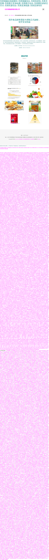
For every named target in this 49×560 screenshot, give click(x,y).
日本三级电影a (34, 543)
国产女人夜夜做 (26, 538)
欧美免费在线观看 (24, 227)
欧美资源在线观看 (21, 424)
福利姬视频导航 (41, 162)
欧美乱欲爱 (32, 518)
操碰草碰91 (6, 488)
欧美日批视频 (36, 433)
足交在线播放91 (18, 164)
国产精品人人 (9, 550)
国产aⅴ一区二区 (31, 175)
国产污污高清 (12, 295)
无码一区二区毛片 (7, 444)
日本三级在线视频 (7, 396)
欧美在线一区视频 (13, 368)
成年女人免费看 (36, 187)
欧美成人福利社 (26, 189)
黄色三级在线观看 (44, 218)
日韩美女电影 (14, 469)
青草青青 (24, 369)
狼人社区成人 (15, 228)
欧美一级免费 (11, 426)
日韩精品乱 (19, 403)
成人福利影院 (31, 310)
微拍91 (17, 517)
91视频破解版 (35, 507)
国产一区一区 (20, 281)
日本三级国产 (33, 361)
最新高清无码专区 (29, 353)
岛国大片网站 (3, 153)
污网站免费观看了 (9, 430)
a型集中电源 (46, 411)
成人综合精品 (35, 297)
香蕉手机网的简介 (4, 388)
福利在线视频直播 (42, 154)
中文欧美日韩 (41, 368)
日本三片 (6, 529)
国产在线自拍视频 (25, 368)
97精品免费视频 (2, 192)
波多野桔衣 (33, 458)
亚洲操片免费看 (38, 448)
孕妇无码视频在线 (29, 486)
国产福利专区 (31, 152)
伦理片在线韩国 (4, 248)
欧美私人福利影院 (17, 235)
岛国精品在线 (7, 212)
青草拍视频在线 (3, 438)
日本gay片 (17, 545)
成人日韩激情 (20, 257)
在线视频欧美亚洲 (34, 298)
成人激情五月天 (33, 222)
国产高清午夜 (35, 309)
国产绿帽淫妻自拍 (8, 165)
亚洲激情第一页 (8, 558)
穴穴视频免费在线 (4, 462)
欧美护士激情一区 (13, 539)
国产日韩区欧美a (32, 444)
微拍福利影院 (31, 214)
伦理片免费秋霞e (17, 415)
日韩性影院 (15, 495)
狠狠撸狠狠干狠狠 (43, 227)
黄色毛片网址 (31, 203)
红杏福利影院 (7, 283)
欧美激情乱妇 (29, 442)
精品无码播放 (27, 236)
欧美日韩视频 (20, 445)
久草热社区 (29, 352)
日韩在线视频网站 (17, 385)
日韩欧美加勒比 (11, 309)
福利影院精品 (25, 257)
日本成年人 (23, 354)
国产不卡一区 (2, 212)
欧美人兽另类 (6, 384)
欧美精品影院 (45, 164)
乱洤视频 (1, 454)
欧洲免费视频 (33, 173)
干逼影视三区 (30, 217)
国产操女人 (28, 425)
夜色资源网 (16, 455)
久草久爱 (6, 541)
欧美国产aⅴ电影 (31, 185)
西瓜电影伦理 (12, 525)
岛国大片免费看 (26, 395)
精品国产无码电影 (9, 262)
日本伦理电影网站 (13, 446)
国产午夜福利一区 (4, 171)
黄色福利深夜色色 (19, 514)
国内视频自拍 (16, 297)
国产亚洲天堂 (32, 411)
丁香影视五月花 (42, 175)
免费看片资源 (26, 453)
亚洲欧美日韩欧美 (23, 521)
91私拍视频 (10, 388)
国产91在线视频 (29, 415)
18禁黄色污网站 (21, 246)
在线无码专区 (17, 521)
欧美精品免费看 (40, 479)
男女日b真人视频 (37, 203)
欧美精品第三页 (39, 427)
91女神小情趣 (11, 549)
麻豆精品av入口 (38, 226)
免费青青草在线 (15, 526)
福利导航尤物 (27, 253)
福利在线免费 (8, 308)
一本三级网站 (41, 421)
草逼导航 (37, 389)
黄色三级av (45, 381)
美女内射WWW (14, 392)
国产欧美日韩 (6, 297)
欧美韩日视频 (22, 160)
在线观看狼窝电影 (41, 357)
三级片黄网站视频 (32, 285)
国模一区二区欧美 (16, 237)
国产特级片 (46, 515)
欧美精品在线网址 (25, 158)
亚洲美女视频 (5, 162)
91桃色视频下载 (20, 189)
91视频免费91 (34, 466)
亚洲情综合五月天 (17, 426)
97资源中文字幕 (17, 296)
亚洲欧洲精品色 (17, 227)
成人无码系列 (30, 546)
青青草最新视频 (6, 545)
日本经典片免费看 (45, 168)
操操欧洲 (21, 372)
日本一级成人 (14, 383)
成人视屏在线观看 (46, 526)
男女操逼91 (38, 552)
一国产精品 (18, 475)
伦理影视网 (6, 399)
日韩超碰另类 (25, 547)
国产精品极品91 (21, 391)
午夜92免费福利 (9, 231)
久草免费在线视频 (9, 535)
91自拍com (23, 427)
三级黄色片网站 (32, 535)
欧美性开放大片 (24, 242)
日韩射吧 (28, 402)
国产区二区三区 (28, 181)
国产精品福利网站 (45, 535)
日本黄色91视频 (10, 557)
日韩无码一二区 (36, 416)
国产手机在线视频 (34, 539)
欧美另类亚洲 (2, 516)
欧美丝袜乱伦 (20, 305)
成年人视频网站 (26, 246)
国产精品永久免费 (29, 186)
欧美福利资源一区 (23, 475)
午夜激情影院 (38, 275)
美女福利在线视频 (13, 153)
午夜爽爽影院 (27, 193)
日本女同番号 (9, 494)
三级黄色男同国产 (24, 525)
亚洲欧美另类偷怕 (38, 457)
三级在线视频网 (9, 414)
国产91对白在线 (37, 201)
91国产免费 (18, 472)
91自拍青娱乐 (23, 486)
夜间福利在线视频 (17, 530)
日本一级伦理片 (15, 438)
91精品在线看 (39, 508)
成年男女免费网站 (24, 286)
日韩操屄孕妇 (38, 425)
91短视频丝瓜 (16, 504)
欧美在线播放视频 (43, 473)
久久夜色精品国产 (20, 201)
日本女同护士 (35, 176)
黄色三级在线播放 (3, 166)
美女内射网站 (42, 488)
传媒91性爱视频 (4, 406)
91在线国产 (33, 410)
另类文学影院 (4, 504)
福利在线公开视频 (38, 161)
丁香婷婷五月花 (23, 183)
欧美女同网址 (22, 279)
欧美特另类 (24, 476)
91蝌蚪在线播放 (28, 434)
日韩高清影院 (24, 522)
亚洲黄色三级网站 (10, 504)
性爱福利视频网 (31, 386)
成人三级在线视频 (28, 256)
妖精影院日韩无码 (35, 169)
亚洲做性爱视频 (15, 278)
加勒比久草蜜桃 (21, 500)
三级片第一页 (28, 241)
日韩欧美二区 (26, 285)
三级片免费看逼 (19, 383)
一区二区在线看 (36, 185)
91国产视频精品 (33, 160)
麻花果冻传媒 (8, 153)
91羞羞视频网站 (14, 159)
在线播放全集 (45, 279)
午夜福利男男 (16, 161)
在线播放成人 (4, 302)
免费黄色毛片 (20, 275)
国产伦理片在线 (42, 496)
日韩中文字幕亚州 (12, 226)
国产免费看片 (7, 443)
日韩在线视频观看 (9, 369)
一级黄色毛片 (4, 312)
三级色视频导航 (2, 267)
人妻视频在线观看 (6, 352)
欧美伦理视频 (30, 286)
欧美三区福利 (30, 409)
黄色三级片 (37, 352)
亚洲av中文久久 (25, 154)
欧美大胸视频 (39, 280)
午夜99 (36, 411)
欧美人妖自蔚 (28, 289)
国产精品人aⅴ (40, 486)
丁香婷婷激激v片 (46, 254)
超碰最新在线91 (6, 539)
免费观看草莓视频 (45, 434)
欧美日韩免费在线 (17, 371)
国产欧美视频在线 (13, 154)
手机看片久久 (14, 537)
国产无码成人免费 (44, 541)
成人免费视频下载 (17, 358)
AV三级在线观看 (30, 254)
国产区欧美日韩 (42, 287)
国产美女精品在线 (13, 223)
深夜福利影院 (10, 306)
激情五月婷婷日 (24, 276)
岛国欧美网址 (39, 176)
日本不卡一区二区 (24, 254)
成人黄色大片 (40, 459)
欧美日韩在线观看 (44, 501)
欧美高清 (12, 425)
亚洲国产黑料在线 (7, 524)
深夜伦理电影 (28, 211)
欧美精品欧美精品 (44, 296)
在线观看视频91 (3, 466)
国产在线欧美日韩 (17, 264)
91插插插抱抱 (6, 361)
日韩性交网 (31, 421)
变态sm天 (15, 473)
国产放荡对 (31, 428)
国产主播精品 (24, 390)
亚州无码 (16, 485)
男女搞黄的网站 (10, 413)
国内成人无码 (42, 214)
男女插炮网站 (23, 194)
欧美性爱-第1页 (36, 152)
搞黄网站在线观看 (24, 307)
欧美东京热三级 (10, 214)
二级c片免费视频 (27, 273)
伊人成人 (11, 503)
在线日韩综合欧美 (41, 309)
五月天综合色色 (42, 246)
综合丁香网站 (15, 155)
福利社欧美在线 (36, 304)
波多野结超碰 (41, 169)
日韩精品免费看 (15, 536)
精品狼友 (3, 441)
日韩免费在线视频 (40, 165)
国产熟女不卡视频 (27, 243)
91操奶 (36, 550)
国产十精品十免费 (12, 529)
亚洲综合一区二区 (32, 281)
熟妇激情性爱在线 (43, 553)
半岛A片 (30, 414)
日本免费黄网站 (29, 183)
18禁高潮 (16, 466)
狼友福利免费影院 (28, 171)
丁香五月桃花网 (4, 211)
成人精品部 (38, 474)
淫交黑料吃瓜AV (6, 300)
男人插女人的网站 (17, 283)
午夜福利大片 (38, 206)
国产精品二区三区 (10, 211)
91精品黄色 (12, 352)
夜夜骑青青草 (18, 301)
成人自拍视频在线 (45, 483)
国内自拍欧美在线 (23, 516)
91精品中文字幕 (10, 298)
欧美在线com (23, 358)
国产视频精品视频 (24, 507)
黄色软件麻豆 (5, 222)
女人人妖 (39, 358)
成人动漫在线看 (31, 191)
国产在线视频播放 (17, 381)
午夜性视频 (46, 428)
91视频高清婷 (7, 374)
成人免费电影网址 (12, 541)
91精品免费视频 (24, 436)
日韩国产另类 (2, 493)
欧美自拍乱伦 (20, 369)
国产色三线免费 (36, 166)
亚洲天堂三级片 (43, 228)
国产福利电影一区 (4, 155)
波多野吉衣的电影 (13, 407)
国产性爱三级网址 (14, 400)
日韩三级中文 (28, 454)
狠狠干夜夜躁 (5, 496)
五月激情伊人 (36, 489)
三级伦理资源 (46, 191)
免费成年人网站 (13, 396)
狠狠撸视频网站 (2, 154)
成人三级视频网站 (29, 210)
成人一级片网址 (30, 176)
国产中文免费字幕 (24, 301)
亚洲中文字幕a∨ (17, 352)
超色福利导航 (7, 238)
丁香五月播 (33, 391)
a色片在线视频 (44, 267)
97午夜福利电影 (13, 499)
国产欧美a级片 (40, 164)
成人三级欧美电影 (20, 495)
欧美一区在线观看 (10, 473)
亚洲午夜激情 (42, 252)
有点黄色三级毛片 (24, 238)
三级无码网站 (21, 477)
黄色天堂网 (17, 361)
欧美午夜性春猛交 (39, 265)
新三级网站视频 (35, 248)
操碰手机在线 (15, 538)
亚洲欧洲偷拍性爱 (35, 456)
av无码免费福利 (24, 438)
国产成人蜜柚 (31, 549)
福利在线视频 (40, 454)
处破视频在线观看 (12, 518)
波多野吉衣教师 (29, 169)
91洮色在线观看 (37, 277)
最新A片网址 (8, 405)
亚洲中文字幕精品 (11, 197)
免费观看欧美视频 (32, 264)
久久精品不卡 (15, 182)
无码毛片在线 (46, 260)
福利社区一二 (43, 264)
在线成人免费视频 (7, 428)
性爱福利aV (33, 399)
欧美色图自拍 (24, 153)
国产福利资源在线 (40, 153)
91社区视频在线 (16, 247)
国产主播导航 (33, 181)
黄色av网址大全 (26, 214)
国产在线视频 (16, 515)
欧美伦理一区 (33, 541)
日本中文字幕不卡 (41, 379)
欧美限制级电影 (34, 360)
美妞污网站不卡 (43, 529)
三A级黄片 (3, 369)
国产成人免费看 (31, 154)
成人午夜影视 (34, 442)
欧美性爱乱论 (33, 394)
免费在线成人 (23, 172)
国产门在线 (42, 478)
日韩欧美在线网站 (41, 515)
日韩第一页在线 (24, 196)
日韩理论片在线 (41, 428)
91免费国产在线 (12, 294)
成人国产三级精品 (13, 179)
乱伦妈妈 (36, 392)
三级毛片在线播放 (32, 453)
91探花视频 (40, 506)
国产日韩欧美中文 (40, 242)
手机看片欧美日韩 (19, 163)
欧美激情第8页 (38, 519)
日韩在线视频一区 (18, 480)
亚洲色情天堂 (19, 196)
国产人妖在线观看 (42, 249)
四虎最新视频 (7, 163)
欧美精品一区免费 (10, 302)
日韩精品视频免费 (26, 223)
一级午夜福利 (26, 215)
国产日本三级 (21, 485)
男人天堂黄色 (25, 420)
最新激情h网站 (4, 515)
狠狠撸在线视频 (15, 256)
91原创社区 (12, 381)
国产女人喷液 (21, 248)
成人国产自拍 (8, 304)
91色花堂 (35, 409)
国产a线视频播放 (5, 309)
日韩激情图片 (44, 361)
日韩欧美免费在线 (10, 402)
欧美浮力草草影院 (31, 350)
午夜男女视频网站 (36, 290)
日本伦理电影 (12, 238)
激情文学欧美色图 (18, 180)
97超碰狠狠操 (6, 486)
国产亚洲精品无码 (31, 166)
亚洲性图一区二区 (38, 362)
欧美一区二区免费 (4, 370)
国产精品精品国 (43, 522)
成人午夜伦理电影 (4, 189)
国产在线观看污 (37, 197)
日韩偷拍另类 (2, 480)
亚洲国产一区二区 (20, 359)
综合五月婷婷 (21, 197)
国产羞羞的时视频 (16, 382)
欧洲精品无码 (4, 264)
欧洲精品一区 (38, 312)
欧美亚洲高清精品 (18, 370)
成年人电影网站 (46, 486)
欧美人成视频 (13, 245)
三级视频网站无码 (11, 370)
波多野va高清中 (20, 494)
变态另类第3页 (8, 192)
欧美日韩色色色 (32, 380)
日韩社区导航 (5, 403)
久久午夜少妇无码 (42, 202)
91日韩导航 (31, 359)
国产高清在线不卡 (25, 228)
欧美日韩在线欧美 (8, 245)
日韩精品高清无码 (11, 296)
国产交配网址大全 (23, 260)
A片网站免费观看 (13, 489)
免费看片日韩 (2, 301)
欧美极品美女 (25, 217)
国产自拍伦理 (21, 455)
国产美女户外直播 (6, 274)
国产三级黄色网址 (33, 289)
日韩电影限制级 (22, 412)
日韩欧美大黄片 (13, 448)
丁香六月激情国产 (7, 236)
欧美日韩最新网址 (26, 433)
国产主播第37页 (36, 299)
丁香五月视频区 (4, 553)
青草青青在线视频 (7, 205)
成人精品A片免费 (32, 215)
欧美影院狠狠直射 (29, 403)
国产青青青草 (27, 412)
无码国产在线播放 (24, 202)
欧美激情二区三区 (3, 310)
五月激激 (11, 380)
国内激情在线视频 (35, 233)
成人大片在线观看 (17, 311)
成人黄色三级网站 (36, 202)
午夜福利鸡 (17, 465)
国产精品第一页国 (27, 278)
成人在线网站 (35, 530)
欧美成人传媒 (25, 494)
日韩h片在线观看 (6, 180)
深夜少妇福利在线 (27, 455)
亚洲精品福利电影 (39, 315)
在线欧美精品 (8, 173)
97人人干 (18, 482)
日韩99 (36, 506)
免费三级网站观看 (16, 389)
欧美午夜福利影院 (15, 434)
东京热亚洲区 (17, 501)
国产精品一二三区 (21, 206)
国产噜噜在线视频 (23, 543)
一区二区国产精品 (28, 379)
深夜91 (32, 557)
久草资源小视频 (23, 472)
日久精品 (18, 405)
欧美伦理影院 (41, 170)
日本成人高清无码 (22, 361)
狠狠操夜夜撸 (20, 155)
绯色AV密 (32, 402)
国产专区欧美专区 (18, 447)
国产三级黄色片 (34, 216)
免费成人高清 (37, 246)
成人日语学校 (45, 442)
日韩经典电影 (5, 519)
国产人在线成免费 (20, 291)
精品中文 (9, 364)
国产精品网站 (24, 463)
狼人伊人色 (7, 480)
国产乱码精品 (15, 262)
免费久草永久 (10, 237)
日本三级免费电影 (44, 412)
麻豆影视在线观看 (9, 284)
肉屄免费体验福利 (35, 484)
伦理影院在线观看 (32, 506)
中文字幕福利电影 (25, 290)
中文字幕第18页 (38, 367)
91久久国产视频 (36, 174)
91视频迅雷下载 (32, 205)
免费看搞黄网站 (41, 411)
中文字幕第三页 (39, 532)
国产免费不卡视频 (40, 274)
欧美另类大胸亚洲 (9, 257)
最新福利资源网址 (43, 201)
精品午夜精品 (9, 434)
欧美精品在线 (7, 213)
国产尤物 (5, 389)
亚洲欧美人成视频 (28, 484)
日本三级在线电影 (41, 426)
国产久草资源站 (5, 215)
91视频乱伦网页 (37, 525)
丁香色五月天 (16, 215)
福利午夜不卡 (43, 493)
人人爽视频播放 (27, 222)
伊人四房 (30, 485)
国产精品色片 (43, 277)
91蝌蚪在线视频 (5, 197)
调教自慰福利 (2, 529)
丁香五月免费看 (34, 482)
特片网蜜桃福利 (10, 182)
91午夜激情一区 (46, 153)
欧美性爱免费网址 (7, 400)
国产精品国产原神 (21, 431)
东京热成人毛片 (14, 487)
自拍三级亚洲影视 (7, 542)
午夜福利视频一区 (46, 404)
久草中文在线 (21, 221)
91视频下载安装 (38, 494)
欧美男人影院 (6, 385)
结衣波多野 (44, 350)
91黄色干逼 (37, 478)
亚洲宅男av (6, 514)
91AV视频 (5, 379)
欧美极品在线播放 (35, 249)
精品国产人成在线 (7, 223)
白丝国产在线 (4, 358)
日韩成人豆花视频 (15, 535)
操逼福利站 (3, 422)
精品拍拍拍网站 (10, 161)
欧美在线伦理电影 (3, 359)
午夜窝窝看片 (43, 457)
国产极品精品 (12, 286)
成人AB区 (36, 364)
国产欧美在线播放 (46, 211)
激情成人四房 (25, 248)
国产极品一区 (27, 308)
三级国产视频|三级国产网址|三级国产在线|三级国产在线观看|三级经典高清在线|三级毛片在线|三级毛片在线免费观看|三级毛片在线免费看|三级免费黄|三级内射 (24, 330)
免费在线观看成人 (46, 274)
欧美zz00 (26, 540)
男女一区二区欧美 (38, 518)
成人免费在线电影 (34, 393)
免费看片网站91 (28, 504)
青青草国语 (18, 441)
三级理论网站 (24, 182)
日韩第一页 (2, 426)
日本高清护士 (25, 287)
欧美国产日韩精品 (38, 536)
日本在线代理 (41, 507)
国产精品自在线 (30, 299)
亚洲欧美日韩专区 (12, 467)
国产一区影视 (27, 536)
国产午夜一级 (22, 452)
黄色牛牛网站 (36, 158)
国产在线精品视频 (34, 260)
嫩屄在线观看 (14, 386)
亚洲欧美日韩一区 (17, 207)
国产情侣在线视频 (35, 237)
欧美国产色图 (15, 269)
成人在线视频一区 (19, 169)
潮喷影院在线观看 (9, 191)
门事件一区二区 (10, 204)
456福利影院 (32, 433)
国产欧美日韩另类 (40, 528)
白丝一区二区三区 (16, 394)
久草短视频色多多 (42, 495)
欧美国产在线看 (26, 469)
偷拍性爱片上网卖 (31, 396)
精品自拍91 (35, 353)
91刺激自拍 (13, 527)
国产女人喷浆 (32, 519)
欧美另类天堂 (25, 299)
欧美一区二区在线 (21, 400)
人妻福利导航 (12, 207)
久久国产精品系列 (25, 514)
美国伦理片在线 (18, 254)
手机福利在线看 (24, 180)
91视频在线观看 (16, 378)
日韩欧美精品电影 (36, 214)
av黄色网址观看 (21, 273)
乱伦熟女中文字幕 (5, 181)
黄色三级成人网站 (29, 404)
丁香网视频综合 (28, 456)
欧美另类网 (27, 406)
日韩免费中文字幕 (45, 244)
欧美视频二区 (28, 451)
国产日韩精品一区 (40, 351)
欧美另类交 (12, 464)
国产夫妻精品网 (30, 170)
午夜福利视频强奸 (34, 545)
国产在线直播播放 (20, 537)
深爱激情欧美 (12, 428)
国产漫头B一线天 (19, 407)
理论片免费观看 (25, 550)
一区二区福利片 (36, 252)
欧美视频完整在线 (18, 546)
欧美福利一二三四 (3, 482)
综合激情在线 (15, 351)
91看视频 (40, 547)
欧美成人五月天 (28, 315)
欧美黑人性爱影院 (42, 364)
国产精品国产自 (28, 298)
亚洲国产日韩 (44, 445)
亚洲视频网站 (39, 267)
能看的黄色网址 (17, 507)
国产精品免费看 (30, 159)
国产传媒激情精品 (41, 550)
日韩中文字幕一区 (36, 467)
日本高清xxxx (12, 520)
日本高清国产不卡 (3, 371)
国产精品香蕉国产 (13, 290)
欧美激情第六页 (39, 302)
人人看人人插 (5, 306)
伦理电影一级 (3, 299)
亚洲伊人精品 (16, 281)
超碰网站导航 (44, 183)
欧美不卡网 (30, 531)
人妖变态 (4, 415)
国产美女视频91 (34, 183)
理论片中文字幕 (11, 399)
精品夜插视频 (22, 308)
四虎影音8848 (14, 494)
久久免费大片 (31, 395)
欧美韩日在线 (8, 493)
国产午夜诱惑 (4, 298)
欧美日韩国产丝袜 (44, 268)
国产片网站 (36, 514)
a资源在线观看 (35, 436)
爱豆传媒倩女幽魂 (7, 468)
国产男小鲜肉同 (25, 409)
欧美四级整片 (6, 506)
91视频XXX (28, 476)
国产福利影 (23, 539)
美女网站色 (39, 353)
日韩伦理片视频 (45, 458)
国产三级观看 (19, 255)
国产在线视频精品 (21, 536)
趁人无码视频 (29, 179)
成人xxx (3, 381)
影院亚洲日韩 (6, 531)
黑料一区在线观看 (39, 469)
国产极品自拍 (26, 185)
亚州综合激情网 (11, 497)
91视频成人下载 (22, 226)
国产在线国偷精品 (3, 185)
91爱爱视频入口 (13, 268)
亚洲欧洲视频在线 (26, 383)
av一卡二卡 (27, 405)
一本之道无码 (46, 252)
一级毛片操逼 (43, 312)
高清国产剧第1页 (44, 161)
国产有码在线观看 (41, 403)
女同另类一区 (21, 243)
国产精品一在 (11, 289)
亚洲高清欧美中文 (7, 368)
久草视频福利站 (34, 165)
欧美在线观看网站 (5, 176)
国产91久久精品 (23, 210)
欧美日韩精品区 (6, 289)
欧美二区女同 (17, 294)
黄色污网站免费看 (45, 480)
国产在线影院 (24, 174)
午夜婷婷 (33, 553)
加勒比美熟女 (21, 499)
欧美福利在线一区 (11, 519)
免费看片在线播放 (3, 363)
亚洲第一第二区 (24, 548)
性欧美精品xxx (45, 540)
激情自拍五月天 (36, 276)
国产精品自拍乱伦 (31, 487)
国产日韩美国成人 (5, 225)
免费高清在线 (40, 294)
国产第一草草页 (22, 181)
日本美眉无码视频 (7, 280)
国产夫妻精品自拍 (42, 389)
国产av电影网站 (8, 490)
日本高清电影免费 (29, 443)
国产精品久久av (2, 291)
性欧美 (36, 537)
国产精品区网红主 (41, 159)
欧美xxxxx (39, 498)
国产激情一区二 (12, 254)
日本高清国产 (27, 371)
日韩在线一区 (43, 160)
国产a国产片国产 (23, 283)
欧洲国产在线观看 (29, 311)
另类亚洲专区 (22, 405)
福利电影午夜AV (36, 287)
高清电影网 (40, 464)
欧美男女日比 (7, 279)
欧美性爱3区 (25, 364)
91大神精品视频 (12, 516)
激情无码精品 (12, 521)
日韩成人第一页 (43, 359)
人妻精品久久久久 (24, 200)
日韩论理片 (3, 510)
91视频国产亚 (28, 361)
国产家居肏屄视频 (28, 234)
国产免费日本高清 (45, 401)
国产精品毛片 (2, 485)
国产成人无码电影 (17, 402)
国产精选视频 (8, 193)
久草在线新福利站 (43, 474)
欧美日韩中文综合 (34, 256)
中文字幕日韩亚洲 (12, 506)
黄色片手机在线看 (7, 290)
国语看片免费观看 (13, 301)
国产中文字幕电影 (41, 224)
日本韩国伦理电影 (20, 154)
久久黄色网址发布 (13, 212)
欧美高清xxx (23, 484)
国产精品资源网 (9, 411)
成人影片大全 (27, 212)
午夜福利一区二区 (27, 558)
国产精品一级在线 (16, 270)
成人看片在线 (33, 315)
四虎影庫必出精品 (7, 505)
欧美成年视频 (44, 487)
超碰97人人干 (44, 452)
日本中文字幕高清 (3, 259)
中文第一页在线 (38, 204)
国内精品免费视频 (31, 478)
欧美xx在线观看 (44, 308)
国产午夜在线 (35, 405)
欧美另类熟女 (12, 172)
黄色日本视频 (22, 417)
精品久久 (45, 530)
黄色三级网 (43, 422)
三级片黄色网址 (6, 207)
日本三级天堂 (3, 246)
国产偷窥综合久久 (34, 171)
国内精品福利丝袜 (17, 210)
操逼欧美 (7, 503)
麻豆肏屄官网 (42, 215)
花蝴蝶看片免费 (29, 521)
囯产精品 (29, 407)
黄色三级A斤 (45, 451)
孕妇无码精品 (43, 269)
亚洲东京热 (20, 468)
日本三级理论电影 (41, 297)
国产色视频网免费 (30, 187)
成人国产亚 (28, 410)
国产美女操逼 (24, 232)
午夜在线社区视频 (31, 447)
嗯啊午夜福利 (4, 182)
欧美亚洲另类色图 (26, 411)
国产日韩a (6, 549)
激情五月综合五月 (45, 391)
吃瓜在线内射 (10, 269)
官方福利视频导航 (27, 267)
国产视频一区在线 (16, 260)
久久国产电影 (4, 263)
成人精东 (45, 424)
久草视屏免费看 (10, 389)
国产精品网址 (43, 247)
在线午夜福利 (21, 535)
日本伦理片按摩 (19, 527)
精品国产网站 (12, 193)
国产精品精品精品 (13, 187)
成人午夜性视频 (41, 284)
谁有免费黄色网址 (28, 195)
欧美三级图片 (34, 153)
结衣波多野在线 (3, 159)
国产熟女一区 (7, 499)
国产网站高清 (8, 485)
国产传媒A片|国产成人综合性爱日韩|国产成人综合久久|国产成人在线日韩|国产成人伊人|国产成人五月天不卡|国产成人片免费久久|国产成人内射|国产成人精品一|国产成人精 (24, 345)
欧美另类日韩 (43, 181)
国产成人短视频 (14, 421)
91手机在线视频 (42, 423)
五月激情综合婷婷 (8, 483)
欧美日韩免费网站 (6, 416)
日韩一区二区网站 (30, 516)
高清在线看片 (26, 386)
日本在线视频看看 (35, 300)
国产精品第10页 (18, 173)
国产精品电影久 (17, 372)
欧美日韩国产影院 (25, 370)
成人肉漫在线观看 (44, 400)
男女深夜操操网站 (45, 265)
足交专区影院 (45, 482)
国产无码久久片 (23, 295)
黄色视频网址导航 (42, 505)
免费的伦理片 (8, 409)
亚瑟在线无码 (20, 306)
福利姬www (25, 373)
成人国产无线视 (36, 284)
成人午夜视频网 (10, 277)
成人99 (17, 499)
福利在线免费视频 (10, 556)
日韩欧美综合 (30, 242)
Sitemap (39, 139)
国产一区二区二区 (22, 434)
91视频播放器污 (9, 438)
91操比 (46, 472)
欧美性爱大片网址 (32, 537)
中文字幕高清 (12, 542)
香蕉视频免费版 (25, 284)
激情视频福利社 (15, 474)
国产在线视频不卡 (23, 509)
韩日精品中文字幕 (32, 206)
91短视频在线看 (45, 195)
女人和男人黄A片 (10, 243)
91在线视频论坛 (35, 245)
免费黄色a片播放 (7, 254)
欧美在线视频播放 (30, 381)
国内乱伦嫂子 (15, 176)
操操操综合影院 (10, 379)
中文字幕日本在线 (3, 262)
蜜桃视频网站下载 (15, 257)
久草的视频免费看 (13, 205)
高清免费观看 (7, 294)
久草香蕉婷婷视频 (34, 462)
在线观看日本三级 (5, 436)
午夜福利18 (33, 389)
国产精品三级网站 (37, 475)
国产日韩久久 (22, 389)
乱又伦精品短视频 (24, 505)
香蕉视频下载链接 (10, 160)
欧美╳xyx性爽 (23, 482)
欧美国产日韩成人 (8, 412)
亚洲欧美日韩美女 (10, 500)
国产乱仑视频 (42, 438)
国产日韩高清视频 (24, 207)
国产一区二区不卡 (32, 288)
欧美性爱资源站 (27, 500)
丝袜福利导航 (22, 312)
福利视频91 (26, 510)
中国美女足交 (22, 195)
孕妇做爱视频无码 (42, 546)
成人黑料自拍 (35, 254)
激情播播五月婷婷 (41, 514)
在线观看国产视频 (29, 216)
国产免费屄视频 (33, 312)
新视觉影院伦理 (29, 164)
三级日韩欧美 (8, 159)
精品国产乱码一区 (40, 256)
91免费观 (3, 421)
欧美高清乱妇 (40, 385)
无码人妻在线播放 (10, 264)
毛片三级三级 (33, 226)
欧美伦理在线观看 (38, 285)
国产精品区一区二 (4, 243)
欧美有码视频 (30, 231)
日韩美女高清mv (40, 184)
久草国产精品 (29, 306)
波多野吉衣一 (6, 509)
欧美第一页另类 (16, 221)
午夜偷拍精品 (12, 361)
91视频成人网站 (37, 215)
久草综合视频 (35, 381)
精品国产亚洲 (46, 310)
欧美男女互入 (40, 431)
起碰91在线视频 (6, 464)
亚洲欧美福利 (30, 245)
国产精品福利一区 (35, 379)
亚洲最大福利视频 (17, 459)
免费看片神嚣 (34, 179)
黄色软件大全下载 (21, 224)
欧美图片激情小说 (20, 299)
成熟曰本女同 (32, 536)
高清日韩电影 (22, 264)
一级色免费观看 (39, 540)
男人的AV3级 (14, 463)
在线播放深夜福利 (10, 305)
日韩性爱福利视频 (17, 295)
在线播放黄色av (8, 255)
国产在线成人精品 (36, 210)
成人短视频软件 (34, 279)
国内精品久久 (11, 509)
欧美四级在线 (39, 171)
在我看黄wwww (36, 421)
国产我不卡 (15, 437)
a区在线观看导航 (23, 410)
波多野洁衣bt (24, 442)
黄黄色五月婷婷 (21, 239)
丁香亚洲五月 (15, 552)
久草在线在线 (40, 254)
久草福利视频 (26, 490)
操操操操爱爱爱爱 (13, 420)
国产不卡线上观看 (12, 258)
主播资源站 (32, 538)
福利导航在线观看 (34, 283)
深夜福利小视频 (23, 479)
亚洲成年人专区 (40, 482)
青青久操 (31, 412)
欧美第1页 (29, 466)
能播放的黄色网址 (15, 414)
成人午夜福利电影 (16, 456)
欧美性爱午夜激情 (20, 437)
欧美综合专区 (6, 367)
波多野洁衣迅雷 (12, 443)
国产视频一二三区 (22, 247)
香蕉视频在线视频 (36, 522)
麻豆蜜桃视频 (19, 232)
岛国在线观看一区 (33, 302)
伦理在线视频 (22, 503)
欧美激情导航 (22, 532)
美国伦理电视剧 (35, 370)
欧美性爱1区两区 (10, 260)
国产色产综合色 (25, 170)
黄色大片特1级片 (25, 520)
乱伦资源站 (40, 543)
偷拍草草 (1, 539)
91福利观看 (16, 500)
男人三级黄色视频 (19, 395)
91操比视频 (36, 557)
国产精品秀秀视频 (20, 217)
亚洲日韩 (12, 505)
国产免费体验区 (38, 396)
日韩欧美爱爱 (31, 520)
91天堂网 (47, 360)
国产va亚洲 (37, 558)
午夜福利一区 (12, 227)
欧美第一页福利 (14, 287)
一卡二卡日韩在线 (19, 428)
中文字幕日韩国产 (17, 464)
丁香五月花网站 (34, 184)
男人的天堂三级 (45, 176)
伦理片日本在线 (25, 213)
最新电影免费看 (16, 315)
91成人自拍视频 (22, 204)
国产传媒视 (29, 464)
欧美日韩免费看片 (14, 468)
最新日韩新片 (34, 182)
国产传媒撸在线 (14, 170)
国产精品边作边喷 (16, 298)
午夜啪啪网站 (40, 456)
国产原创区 (38, 422)
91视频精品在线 (35, 225)
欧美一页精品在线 (45, 425)
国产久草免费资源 (34, 454)
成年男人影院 (29, 543)
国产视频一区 (28, 532)
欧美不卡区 (9, 463)
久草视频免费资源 (5, 258)
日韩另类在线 (32, 269)
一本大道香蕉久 (25, 478)
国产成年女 (2, 384)
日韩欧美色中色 (21, 285)
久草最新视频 (17, 365)
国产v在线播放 (17, 279)
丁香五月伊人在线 (16, 253)
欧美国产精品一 (38, 243)
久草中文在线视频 (29, 530)
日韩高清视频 (11, 297)
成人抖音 (33, 352)
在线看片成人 (17, 186)
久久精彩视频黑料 (17, 289)
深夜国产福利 (5, 433)
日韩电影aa (14, 441)
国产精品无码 (17, 226)
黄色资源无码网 (21, 302)
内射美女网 (39, 378)
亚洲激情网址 (24, 416)
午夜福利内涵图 (3, 411)
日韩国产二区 (10, 270)
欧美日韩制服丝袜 (26, 448)
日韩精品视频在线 (41, 537)
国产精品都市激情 (38, 193)
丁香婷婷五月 (36, 159)
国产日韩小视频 (17, 497)
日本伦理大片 (6, 454)
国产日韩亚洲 (4, 256)
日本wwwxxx (10, 393)
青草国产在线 (16, 379)
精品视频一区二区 (15, 483)
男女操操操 (36, 549)
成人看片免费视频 (32, 265)
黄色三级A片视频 (21, 269)
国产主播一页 (27, 551)
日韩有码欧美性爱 (39, 465)
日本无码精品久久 (24, 423)
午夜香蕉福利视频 (24, 385)
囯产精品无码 (26, 175)
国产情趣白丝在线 (14, 165)
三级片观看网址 (6, 168)
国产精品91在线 (33, 195)
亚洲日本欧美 (41, 415)
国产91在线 (23, 353)
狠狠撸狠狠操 (22, 296)
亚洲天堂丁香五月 (37, 359)
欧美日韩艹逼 (9, 406)
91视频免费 (12, 528)
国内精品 (15, 359)
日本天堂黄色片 (27, 424)
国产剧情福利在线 (17, 505)
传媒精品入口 (24, 164)
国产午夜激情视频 (9, 422)
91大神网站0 (7, 446)
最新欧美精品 (25, 244)
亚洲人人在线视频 (42, 276)
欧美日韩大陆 (35, 168)
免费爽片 (7, 510)
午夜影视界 (17, 508)
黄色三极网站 (18, 179)
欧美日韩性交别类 (30, 174)
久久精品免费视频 (38, 205)
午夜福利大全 (9, 218)
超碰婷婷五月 (17, 193)
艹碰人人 (44, 454)
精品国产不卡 (40, 283)
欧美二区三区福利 (40, 259)
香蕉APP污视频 (41, 462)
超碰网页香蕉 (42, 200)
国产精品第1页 (25, 468)
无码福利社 (11, 510)
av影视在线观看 (29, 301)
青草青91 (23, 519)
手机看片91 (45, 392)
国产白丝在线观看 (14, 362)
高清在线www (23, 381)
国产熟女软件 (31, 392)
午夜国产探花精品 (16, 422)
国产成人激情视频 (29, 496)
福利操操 (33, 441)
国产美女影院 (10, 351)
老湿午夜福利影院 (23, 294)
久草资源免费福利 (16, 454)
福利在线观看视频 (31, 480)
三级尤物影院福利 (30, 276)
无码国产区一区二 (38, 374)
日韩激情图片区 (45, 283)
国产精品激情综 (30, 297)
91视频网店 (29, 548)
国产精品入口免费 (31, 430)
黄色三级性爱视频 (7, 286)
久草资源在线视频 (34, 431)
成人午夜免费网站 (10, 478)
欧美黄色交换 (9, 424)
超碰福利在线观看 (15, 246)
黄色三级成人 (39, 238)
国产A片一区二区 (19, 242)
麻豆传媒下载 (20, 284)
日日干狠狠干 (2, 527)
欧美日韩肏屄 (20, 297)
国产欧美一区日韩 (12, 300)
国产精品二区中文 (42, 301)
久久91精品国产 (27, 312)
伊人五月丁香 (5, 522)
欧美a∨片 (36, 357)
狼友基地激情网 (7, 453)
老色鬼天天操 (23, 212)
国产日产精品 (34, 192)
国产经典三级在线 (41, 393)
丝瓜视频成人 (18, 308)
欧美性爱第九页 (27, 477)
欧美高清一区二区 (27, 291)
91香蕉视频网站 (11, 181)
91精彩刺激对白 (10, 175)
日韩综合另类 (10, 176)
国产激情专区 (18, 354)
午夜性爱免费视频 (37, 510)
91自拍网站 (23, 518)
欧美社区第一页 (16, 432)
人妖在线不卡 (43, 280)
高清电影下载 (40, 217)
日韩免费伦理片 (6, 391)
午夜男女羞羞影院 (22, 457)
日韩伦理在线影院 (31, 252)
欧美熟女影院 (3, 170)
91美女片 (5, 424)
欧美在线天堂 (2, 435)
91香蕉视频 (36, 406)
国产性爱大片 (31, 400)
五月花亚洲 (23, 371)
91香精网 (30, 370)
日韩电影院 (47, 426)
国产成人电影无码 (39, 517)
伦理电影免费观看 (12, 514)
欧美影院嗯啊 (8, 154)
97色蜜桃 (2, 540)
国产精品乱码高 (26, 277)
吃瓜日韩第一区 (29, 472)
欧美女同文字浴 (13, 304)
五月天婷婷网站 (17, 183)
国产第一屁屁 (18, 467)
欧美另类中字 (42, 255)
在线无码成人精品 (14, 493)
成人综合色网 (44, 291)
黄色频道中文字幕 (19, 448)
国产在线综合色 (45, 468)
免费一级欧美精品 (15, 171)
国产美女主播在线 (6, 200)
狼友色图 (43, 504)
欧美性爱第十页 (18, 192)
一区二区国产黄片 (28, 431)
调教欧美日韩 (29, 259)
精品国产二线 (8, 232)
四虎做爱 (13, 466)
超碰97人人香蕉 (7, 179)
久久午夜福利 (46, 163)
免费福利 (45, 476)
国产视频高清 (11, 477)
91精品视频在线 (38, 278)
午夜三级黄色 (2, 311)
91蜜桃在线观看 (18, 427)
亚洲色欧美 (21, 399)
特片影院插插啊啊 (42, 531)
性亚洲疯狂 (5, 372)
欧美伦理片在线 (14, 265)
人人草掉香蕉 (29, 268)
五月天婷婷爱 (19, 392)
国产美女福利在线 (30, 200)
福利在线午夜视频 (19, 542)
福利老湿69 (46, 413)
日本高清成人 (20, 310)
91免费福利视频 (22, 190)
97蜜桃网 (40, 407)
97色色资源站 (3, 434)
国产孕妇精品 (39, 361)
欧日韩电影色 (20, 231)
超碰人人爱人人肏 (21, 401)
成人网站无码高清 (20, 524)
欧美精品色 (4, 353)
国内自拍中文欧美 (7, 425)
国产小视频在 (8, 417)
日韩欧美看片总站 (18, 416)
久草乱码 (20, 522)
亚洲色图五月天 (22, 193)
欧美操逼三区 (8, 242)
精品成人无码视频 (37, 262)
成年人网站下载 (4, 456)
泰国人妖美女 (22, 545)
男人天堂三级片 (33, 372)
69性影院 (4, 556)
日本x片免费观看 (36, 415)
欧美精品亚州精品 (35, 164)
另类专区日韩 (8, 472)
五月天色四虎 (12, 173)
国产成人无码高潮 (19, 152)
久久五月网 (41, 558)
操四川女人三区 (37, 218)
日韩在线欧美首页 (16, 452)
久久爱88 (15, 478)
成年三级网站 (40, 369)
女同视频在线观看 (16, 413)
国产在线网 (45, 372)
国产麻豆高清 (16, 457)
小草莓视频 (46, 528)
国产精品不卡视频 (3, 152)
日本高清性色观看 (23, 186)
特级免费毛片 (16, 510)
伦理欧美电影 (24, 165)
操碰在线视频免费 (34, 378)
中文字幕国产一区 (32, 550)
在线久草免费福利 (18, 390)
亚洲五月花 (20, 433)
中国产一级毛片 (14, 490)
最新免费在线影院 (45, 383)
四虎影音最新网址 (26, 392)
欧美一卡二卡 (15, 357)
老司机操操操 (8, 164)
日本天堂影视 (24, 259)
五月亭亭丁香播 (34, 190)
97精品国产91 (41, 520)
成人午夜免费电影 (43, 373)
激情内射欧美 (22, 394)
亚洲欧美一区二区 (20, 469)
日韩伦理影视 (36, 423)
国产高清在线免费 (29, 232)
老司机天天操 (38, 288)
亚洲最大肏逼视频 (40, 476)
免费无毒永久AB (33, 476)
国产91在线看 (38, 446)
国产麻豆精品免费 (18, 266)
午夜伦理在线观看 (13, 213)
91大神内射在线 (23, 241)
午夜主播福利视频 (15, 363)
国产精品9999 (24, 357)
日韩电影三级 (45, 479)
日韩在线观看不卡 (16, 557)
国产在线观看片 (22, 465)
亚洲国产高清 (34, 242)
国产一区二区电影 (28, 452)
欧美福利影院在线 (22, 432)
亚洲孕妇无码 (2, 169)
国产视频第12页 (41, 539)
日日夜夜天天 (44, 234)
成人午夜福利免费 (9, 275)
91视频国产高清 (27, 160)
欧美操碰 (19, 438)
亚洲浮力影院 (2, 558)
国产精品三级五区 (10, 432)
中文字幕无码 (37, 402)
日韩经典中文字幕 (33, 424)
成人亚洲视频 (44, 212)
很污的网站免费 (32, 263)
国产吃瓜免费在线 (45, 278)
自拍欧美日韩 (39, 194)
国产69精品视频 (11, 222)
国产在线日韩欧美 (7, 227)
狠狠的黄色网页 (16, 360)
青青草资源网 (9, 375)
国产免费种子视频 (29, 225)
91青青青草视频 (15, 275)
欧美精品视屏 (26, 224)
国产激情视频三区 (10, 359)
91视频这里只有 (46, 184)
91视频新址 (6, 354)
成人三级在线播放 (11, 241)
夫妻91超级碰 (39, 394)
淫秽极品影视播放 (15, 267)
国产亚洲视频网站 (34, 270)
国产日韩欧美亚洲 (21, 288)
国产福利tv (42, 433)
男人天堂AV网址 (17, 479)
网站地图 (6, 148)
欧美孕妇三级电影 (23, 211)
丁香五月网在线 (4, 214)
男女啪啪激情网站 (41, 237)
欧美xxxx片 (6, 426)
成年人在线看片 (6, 395)
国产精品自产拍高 (27, 399)
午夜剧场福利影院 (30, 527)
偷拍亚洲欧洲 (17, 384)
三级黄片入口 (24, 169)
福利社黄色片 (44, 281)
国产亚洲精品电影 (19, 213)
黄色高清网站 (6, 276)
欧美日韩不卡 (27, 380)
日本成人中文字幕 (9, 495)
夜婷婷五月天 (23, 425)
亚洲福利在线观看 (4, 288)
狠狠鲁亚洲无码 (24, 187)
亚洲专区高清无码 (26, 372)
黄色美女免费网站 (15, 458)
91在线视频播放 (21, 278)
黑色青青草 (18, 539)
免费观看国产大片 (12, 517)
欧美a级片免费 (8, 386)
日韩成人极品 (43, 273)
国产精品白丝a (9, 498)
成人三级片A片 (31, 367)
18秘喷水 (26, 413)
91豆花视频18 (43, 395)
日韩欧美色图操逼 (24, 162)
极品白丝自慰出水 (9, 196)
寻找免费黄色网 (44, 498)
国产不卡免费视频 (5, 307)
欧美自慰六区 (6, 420)
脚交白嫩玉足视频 (30, 196)
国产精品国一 (46, 241)
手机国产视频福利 (7, 401)
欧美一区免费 (46, 237)
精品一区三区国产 (26, 265)
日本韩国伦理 (45, 388)
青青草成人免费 (11, 508)
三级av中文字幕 (5, 237)
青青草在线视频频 (10, 372)
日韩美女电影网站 (8, 427)
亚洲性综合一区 (24, 266)
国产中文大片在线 (11, 162)
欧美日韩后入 (37, 553)
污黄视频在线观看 (14, 206)
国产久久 (46, 557)
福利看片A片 (26, 485)
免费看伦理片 (12, 480)
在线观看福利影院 (3, 304)
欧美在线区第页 (12, 274)
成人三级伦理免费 (6, 184)
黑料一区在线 (31, 189)
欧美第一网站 (35, 186)
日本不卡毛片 (44, 253)
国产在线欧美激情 (32, 161)
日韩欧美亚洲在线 (29, 432)
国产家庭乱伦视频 (34, 515)
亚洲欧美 (34, 413)
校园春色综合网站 (45, 464)
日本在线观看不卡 (38, 221)
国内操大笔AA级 (42, 166)
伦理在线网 (16, 433)
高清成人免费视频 (17, 200)
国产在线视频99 (41, 213)
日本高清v (23, 403)
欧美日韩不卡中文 (25, 255)
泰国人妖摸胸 (36, 266)
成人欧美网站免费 (15, 364)
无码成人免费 (16, 305)
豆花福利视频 (16, 451)
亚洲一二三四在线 (32, 277)
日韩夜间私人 (6, 221)
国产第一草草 (41, 363)
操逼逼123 (40, 381)
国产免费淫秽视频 (36, 286)
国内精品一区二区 (45, 374)
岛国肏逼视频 (44, 485)
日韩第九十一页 (14, 524)
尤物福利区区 (38, 264)
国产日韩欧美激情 (31, 525)
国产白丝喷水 (13, 266)
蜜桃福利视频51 (28, 226)
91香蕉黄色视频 (10, 155)
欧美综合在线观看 (45, 243)
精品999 (14, 550)
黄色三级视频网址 (16, 175)
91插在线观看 (3, 551)
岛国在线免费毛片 (14, 291)
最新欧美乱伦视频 (11, 239)
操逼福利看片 (41, 187)
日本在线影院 (33, 452)
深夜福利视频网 (33, 425)
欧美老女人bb (45, 459)
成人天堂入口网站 (6, 380)
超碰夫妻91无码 (42, 155)
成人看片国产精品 (15, 284)
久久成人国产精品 (4, 234)
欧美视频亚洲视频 (30, 475)
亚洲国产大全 (2, 518)
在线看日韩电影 (37, 255)
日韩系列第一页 (29, 202)
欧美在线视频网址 (14, 224)
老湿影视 (25, 499)
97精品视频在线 (36, 368)
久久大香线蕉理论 (24, 179)
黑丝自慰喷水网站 (24, 245)
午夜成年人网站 (42, 472)
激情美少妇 (4, 394)
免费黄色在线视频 (10, 551)
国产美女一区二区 (28, 300)
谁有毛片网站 (6, 447)
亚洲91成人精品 (23, 225)
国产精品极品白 (12, 279)
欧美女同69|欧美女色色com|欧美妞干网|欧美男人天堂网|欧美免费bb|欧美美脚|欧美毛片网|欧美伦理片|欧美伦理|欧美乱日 (24, 348)
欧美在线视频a (22, 300)
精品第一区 (31, 514)
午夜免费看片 (19, 252)
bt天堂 (21, 365)
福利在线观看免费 (37, 412)
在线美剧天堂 (23, 233)
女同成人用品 (26, 197)
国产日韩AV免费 (35, 358)
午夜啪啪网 (29, 441)
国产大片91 (22, 384)
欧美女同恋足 (25, 466)
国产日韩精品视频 (20, 453)
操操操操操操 (38, 273)
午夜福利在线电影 (37, 155)
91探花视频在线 (7, 295)
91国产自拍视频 (33, 291)
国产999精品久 (8, 527)
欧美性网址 (44, 384)
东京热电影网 (43, 288)
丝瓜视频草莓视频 (38, 480)
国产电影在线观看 (17, 160)
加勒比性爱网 (20, 176)
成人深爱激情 (31, 406)
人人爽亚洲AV (28, 427)
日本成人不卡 (8, 465)
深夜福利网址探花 (19, 435)
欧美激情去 (6, 437)
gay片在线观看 (9, 363)
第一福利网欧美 (5, 203)
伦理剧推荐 (43, 382)
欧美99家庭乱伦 (26, 206)
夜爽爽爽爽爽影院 (30, 309)
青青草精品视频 (2, 196)
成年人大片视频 (19, 476)
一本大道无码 (44, 371)
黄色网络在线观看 (3, 275)
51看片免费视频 (45, 417)
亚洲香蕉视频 (31, 290)
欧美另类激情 (32, 193)
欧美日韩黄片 (31, 224)
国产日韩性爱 (13, 192)
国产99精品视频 (22, 289)
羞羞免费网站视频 (37, 556)
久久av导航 (41, 489)
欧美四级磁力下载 (35, 547)
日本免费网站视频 (41, 260)
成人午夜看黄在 (25, 304)
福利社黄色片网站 (45, 441)
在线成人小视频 (19, 290)
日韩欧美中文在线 (44, 399)
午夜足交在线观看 (16, 556)
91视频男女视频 (11, 522)
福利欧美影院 (34, 259)
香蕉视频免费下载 (7, 475)
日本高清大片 (14, 259)
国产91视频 (18, 541)
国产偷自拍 (27, 400)
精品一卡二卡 (17, 300)
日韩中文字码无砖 (42, 210)
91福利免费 (43, 463)
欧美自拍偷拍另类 (19, 550)
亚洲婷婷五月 (33, 384)
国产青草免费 (6, 281)
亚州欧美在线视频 (19, 547)
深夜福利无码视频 (20, 386)
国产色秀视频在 (30, 436)
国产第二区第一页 (5, 546)
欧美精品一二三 (41, 174)
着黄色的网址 (12, 283)
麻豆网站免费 (40, 225)
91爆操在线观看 (27, 204)
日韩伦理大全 (32, 308)
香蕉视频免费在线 (14, 540)
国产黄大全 (38, 380)
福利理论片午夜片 (17, 211)
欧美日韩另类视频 (32, 221)
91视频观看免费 (35, 232)
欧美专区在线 (46, 385)
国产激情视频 (16, 549)
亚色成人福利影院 (40, 499)
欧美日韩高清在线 (29, 190)
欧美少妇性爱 (43, 305)
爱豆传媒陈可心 (24, 546)
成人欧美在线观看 (23, 352)
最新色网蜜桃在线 (31, 463)
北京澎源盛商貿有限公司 (12, 9)
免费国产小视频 (23, 311)
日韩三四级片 (39, 388)
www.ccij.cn (17, 139)
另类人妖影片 (14, 299)
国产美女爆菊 (43, 414)
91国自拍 (20, 466)
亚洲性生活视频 (17, 423)
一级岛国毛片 (11, 221)
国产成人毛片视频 (25, 542)
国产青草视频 (2, 483)
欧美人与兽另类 (40, 455)
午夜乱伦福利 (5, 195)
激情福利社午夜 (34, 163)
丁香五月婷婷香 (46, 286)
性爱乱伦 (37, 363)
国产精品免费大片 (25, 511)
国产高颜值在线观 (5, 233)
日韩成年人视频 (27, 218)
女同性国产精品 (43, 435)
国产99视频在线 (44, 194)
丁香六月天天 (24, 306)
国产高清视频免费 (7, 373)
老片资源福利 (9, 482)
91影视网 (33, 362)
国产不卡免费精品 (39, 372)
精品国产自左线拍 (10, 190)
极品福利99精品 (9, 228)
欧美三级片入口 (40, 545)
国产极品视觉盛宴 (28, 362)
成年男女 (12, 417)
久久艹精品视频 (9, 259)
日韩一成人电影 (14, 232)
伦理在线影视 (15, 424)
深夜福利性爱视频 (13, 184)
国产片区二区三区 (18, 286)
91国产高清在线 (27, 391)
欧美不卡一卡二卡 (8, 441)
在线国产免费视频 (35, 180)
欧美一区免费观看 (22, 454)
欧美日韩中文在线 (19, 367)
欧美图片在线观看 (45, 182)
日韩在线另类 (11, 436)
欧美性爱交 (26, 487)
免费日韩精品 (10, 247)
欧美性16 (25, 495)
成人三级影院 (30, 307)
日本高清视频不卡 (32, 275)
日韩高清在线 (15, 551)
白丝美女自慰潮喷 (38, 383)
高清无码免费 (27, 508)
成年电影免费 (8, 152)
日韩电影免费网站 (41, 370)
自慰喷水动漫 (38, 239)
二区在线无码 (9, 353)
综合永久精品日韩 (5, 270)
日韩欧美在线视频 (28, 462)
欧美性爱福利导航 (13, 395)
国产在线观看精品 (22, 298)
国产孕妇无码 (19, 165)
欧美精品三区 (45, 517)
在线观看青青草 (10, 515)
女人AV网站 (9, 442)
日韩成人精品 (19, 228)
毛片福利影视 (26, 191)
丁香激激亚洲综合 (17, 162)
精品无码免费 (17, 236)
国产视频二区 (13, 308)
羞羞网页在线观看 (5, 296)
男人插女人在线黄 (20, 316)
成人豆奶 (34, 414)
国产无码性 (6, 351)
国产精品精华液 (38, 173)
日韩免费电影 (12, 486)
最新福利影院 (43, 509)
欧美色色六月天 (34, 498)
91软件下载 (34, 468)
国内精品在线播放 (44, 205)
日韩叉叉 (13, 442)
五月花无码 (44, 536)
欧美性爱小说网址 (14, 255)
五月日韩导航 (16, 496)
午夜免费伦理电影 (29, 194)
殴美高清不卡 (4, 552)
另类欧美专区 (46, 539)
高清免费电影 (30, 497)
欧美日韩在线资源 (26, 281)
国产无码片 (14, 375)
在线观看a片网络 (33, 446)
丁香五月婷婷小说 (42, 248)
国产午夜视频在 (32, 448)
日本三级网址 (24, 176)
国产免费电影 (36, 154)
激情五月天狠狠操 (33, 212)
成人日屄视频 (28, 528)
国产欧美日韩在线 (31, 228)
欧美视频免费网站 (13, 174)
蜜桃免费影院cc (45, 192)
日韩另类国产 (13, 152)
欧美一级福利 (23, 528)
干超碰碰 (30, 524)
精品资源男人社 (36, 223)
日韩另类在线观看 (22, 451)
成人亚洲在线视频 (23, 235)
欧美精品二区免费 (11, 501)
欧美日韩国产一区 (25, 421)
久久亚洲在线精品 (12, 216)
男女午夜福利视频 (17, 238)
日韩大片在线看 (39, 526)
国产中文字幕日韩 (17, 309)
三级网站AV (25, 489)
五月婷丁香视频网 (30, 390)
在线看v (6, 477)
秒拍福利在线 (27, 264)
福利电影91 (2, 443)
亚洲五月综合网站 (20, 265)
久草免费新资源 (40, 172)
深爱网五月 (30, 420)
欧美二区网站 (29, 283)
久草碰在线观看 (15, 393)
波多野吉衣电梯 (15, 411)
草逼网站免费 (28, 498)
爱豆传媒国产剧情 (18, 307)
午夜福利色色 (39, 168)
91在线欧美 (40, 485)
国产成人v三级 (4, 228)
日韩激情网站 (13, 169)
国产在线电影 (21, 474)
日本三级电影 (16, 197)
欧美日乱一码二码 (16, 430)
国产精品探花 (21, 553)
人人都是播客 (17, 417)
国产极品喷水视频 (9, 217)
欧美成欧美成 (22, 274)
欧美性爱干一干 (34, 493)
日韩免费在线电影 (17, 172)
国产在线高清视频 (25, 152)
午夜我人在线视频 (24, 441)
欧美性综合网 (7, 301)
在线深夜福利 (42, 290)
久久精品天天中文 (22, 458)
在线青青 (12, 465)
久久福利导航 (19, 368)
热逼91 (24, 375)
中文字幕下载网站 (33, 253)
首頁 (9, 15)
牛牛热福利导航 (21, 558)
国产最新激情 (30, 248)
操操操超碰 (10, 403)
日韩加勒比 (13, 484)
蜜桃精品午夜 (35, 485)
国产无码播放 (38, 401)
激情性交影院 (34, 194)
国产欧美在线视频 (27, 474)
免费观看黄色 (32, 371)
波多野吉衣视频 (26, 445)
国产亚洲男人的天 (39, 477)
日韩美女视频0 (44, 407)
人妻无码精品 (13, 164)
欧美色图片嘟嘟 (4, 285)
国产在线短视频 (40, 190)
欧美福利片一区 (33, 274)
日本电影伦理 (39, 524)
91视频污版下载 (36, 170)
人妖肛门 (31, 405)
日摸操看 (1, 379)
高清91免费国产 (30, 287)
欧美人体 (33, 504)
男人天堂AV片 (2, 412)
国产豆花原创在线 (25, 396)
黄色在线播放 (2, 245)
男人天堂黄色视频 (7, 268)
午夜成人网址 (39, 186)
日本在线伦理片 (35, 354)
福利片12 (30, 490)
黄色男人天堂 (3, 537)
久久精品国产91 (35, 257)
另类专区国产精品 (38, 308)
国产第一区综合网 (12, 354)
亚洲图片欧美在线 (45, 410)
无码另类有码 (34, 238)
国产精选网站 (4, 278)
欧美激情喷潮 (37, 263)
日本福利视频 (29, 505)
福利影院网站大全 (15, 234)
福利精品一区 (5, 390)
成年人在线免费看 (39, 222)
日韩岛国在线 (27, 239)
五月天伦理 (3, 417)
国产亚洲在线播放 (34, 455)
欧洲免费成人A (33, 247)
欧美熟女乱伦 (12, 202)
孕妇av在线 (35, 524)
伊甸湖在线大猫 (15, 214)
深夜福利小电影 (44, 508)
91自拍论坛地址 (35, 162)
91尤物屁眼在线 (44, 525)
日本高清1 (37, 430)
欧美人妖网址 (38, 160)
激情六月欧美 (18, 184)
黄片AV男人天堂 (25, 428)
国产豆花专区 (3, 257)
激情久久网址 (18, 212)
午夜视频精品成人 (38, 296)
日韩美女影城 (13, 280)
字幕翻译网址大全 (24, 252)
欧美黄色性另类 (29, 180)
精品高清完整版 (9, 287)
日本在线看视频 (44, 396)
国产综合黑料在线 (7, 547)
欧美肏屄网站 (21, 215)
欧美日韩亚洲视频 (43, 185)
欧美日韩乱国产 (20, 277)
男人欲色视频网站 (30, 227)
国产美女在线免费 (5, 216)
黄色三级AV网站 (10, 248)
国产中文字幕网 (13, 242)
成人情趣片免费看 (9, 246)
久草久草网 (38, 414)
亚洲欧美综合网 (41, 557)
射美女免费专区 (3, 410)
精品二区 (6, 518)
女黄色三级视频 (22, 515)
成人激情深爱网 (15, 388)
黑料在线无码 (9, 234)
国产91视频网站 (24, 464)
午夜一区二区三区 (17, 249)
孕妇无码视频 (46, 484)
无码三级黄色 (7, 520)
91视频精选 (21, 364)
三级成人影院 (4, 277)
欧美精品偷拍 (3, 432)
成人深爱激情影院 (36, 373)
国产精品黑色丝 (19, 304)
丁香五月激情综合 (22, 270)
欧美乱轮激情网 (15, 185)
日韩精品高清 (28, 541)
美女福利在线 (30, 168)
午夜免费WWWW (43, 416)
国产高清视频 (31, 473)
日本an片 (32, 500)
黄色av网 (19, 357)
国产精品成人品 (10, 445)
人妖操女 (30, 368)
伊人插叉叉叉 (13, 374)
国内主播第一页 (29, 294)
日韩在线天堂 (42, 189)
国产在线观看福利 (8, 487)
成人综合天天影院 (19, 506)
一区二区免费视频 (25, 480)
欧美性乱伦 (36, 365)
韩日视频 (27, 556)
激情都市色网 (36, 500)
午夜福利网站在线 (38, 458)
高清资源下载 (7, 311)
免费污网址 (24, 529)
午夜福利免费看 (43, 380)
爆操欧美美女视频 (6, 530)
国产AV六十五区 (5, 247)
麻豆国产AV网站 (7, 532)
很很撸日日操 (20, 214)
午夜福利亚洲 (15, 369)
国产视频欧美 (21, 508)
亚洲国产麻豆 (45, 542)
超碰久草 (5, 458)
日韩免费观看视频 (11, 488)
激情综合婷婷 (4, 249)
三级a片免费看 (10, 456)
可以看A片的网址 (8, 169)
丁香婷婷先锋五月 (25, 159)
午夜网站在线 (46, 162)
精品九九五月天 (14, 189)
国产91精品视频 (35, 217)
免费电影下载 (12, 200)
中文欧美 (30, 547)
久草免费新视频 (29, 369)
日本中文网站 (39, 409)
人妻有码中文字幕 (37, 189)
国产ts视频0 (26, 537)
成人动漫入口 (16, 285)
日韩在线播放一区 (17, 190)
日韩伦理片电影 (26, 263)
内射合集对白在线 (6, 202)
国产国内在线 (39, 234)
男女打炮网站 (46, 300)
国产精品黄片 (12, 183)
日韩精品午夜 (30, 244)
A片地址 (20, 549)
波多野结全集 (6, 210)
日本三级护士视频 (6, 521)
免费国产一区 (4, 463)
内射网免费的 (18, 396)
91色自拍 (27, 457)
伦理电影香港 (32, 296)
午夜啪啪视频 (46, 478)
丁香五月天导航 (34, 548)
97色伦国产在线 (45, 315)
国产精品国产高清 (20, 223)
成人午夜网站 (19, 187)
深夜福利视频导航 (24, 166)
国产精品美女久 (44, 186)
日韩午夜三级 (32, 218)
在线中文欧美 (40, 266)
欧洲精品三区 (43, 285)
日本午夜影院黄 (28, 545)
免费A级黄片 (26, 444)
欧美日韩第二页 (36, 191)
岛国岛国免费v (44, 518)
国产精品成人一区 (26, 310)
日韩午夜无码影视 (42, 299)
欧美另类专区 (3, 474)
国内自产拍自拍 (20, 244)
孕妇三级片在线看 (26, 374)
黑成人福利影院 (22, 236)
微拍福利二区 (44, 171)
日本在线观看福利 (19, 374)
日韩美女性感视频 (36, 511)
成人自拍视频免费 (16, 406)
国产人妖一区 (27, 526)
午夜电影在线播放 (21, 203)
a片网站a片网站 (13, 316)
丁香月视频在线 (28, 557)
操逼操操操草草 (35, 295)
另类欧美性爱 (23, 467)
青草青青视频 (29, 153)
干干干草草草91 (26, 473)
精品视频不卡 (27, 518)
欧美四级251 (25, 430)
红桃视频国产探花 (5, 508)
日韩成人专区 (11, 385)
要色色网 (9, 383)
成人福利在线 (8, 466)
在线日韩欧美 (30, 385)
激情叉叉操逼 (31, 155)
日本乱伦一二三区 (33, 437)
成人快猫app (39, 551)
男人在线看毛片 (9, 469)
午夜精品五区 (23, 443)
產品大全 (12, 15)
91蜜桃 (18, 543)
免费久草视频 (29, 280)
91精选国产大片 (30, 438)
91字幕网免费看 (39, 179)
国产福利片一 (28, 173)
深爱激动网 (37, 444)
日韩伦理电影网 (33, 465)
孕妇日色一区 (31, 262)
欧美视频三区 (31, 223)
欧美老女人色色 (3, 465)
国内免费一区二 (8, 291)
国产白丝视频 (42, 203)
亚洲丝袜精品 (39, 417)
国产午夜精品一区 (23, 415)
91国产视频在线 (33, 351)
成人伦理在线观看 (31, 365)
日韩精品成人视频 (39, 542)
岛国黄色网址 (29, 163)
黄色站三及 (45, 469)
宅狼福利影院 (8, 224)
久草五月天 (11, 378)
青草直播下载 (9, 171)
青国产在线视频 (40, 442)
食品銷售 (20, 139)
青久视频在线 (8, 166)
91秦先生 (27, 501)
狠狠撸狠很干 (21, 462)
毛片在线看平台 (45, 172)
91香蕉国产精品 (40, 300)
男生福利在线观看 (13, 163)
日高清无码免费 (30, 488)
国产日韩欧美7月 (22, 360)
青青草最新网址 (18, 245)
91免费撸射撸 (15, 380)
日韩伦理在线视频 (38, 410)
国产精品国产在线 (36, 375)
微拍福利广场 (40, 405)
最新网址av (33, 558)
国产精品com (44, 547)
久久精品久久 (8, 252)
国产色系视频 (27, 517)
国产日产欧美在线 (19, 375)
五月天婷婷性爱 (6, 172)
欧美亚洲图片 (34, 235)
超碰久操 (10, 454)
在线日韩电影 (39, 289)
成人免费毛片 (40, 392)
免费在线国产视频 (24, 168)
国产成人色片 (12, 532)
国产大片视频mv (12, 194)
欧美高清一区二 (38, 269)
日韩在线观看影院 (21, 493)
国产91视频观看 (44, 173)
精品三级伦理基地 (41, 257)
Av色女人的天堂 (2, 242)
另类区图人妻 (27, 483)
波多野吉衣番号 (37, 228)
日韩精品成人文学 (11, 462)
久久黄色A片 (27, 417)
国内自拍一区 (8, 266)
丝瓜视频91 (8, 543)
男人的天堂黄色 (13, 547)
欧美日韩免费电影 (22, 237)
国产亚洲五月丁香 (15, 218)
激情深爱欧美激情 (42, 231)
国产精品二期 (44, 448)
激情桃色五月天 (21, 388)
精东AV (44, 427)
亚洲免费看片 (8, 350)
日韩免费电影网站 (10, 394)
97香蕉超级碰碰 (8, 244)
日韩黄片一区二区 (41, 270)
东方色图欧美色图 (44, 239)
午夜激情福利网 (22, 504)
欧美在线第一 (27, 203)
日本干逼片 (5, 445)
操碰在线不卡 (34, 268)
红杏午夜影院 (44, 551)
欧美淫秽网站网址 (21, 263)
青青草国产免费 (18, 486)
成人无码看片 (18, 548)
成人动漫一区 (42, 223)
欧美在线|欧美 (39, 451)
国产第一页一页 (42, 304)
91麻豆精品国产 (36, 443)
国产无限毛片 (20, 161)
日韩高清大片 (21, 175)
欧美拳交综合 (24, 527)
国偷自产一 (9, 484)
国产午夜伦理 (6, 186)
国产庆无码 (16, 522)
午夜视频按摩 (46, 538)
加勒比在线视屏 (30, 522)
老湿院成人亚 (45, 225)
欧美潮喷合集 (25, 231)
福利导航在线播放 (9, 310)
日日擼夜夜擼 (5, 459)
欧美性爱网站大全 (33, 417)
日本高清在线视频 (3, 287)
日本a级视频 (2, 479)
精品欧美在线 (42, 191)
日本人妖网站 (8, 183)
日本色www (7, 435)
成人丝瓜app (46, 456)
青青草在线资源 (32, 469)
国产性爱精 (2, 487)
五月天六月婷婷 (44, 221)
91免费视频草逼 (18, 216)
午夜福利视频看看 (38, 504)
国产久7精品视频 (7, 448)
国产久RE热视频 (12, 435)
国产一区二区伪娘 (22, 253)
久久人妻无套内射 (14, 511)
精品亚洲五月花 (41, 180)
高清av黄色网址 (46, 266)
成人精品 (3, 535)
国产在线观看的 (2, 173)
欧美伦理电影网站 (9, 185)
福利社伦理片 (25, 297)
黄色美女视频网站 (19, 489)
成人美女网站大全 (18, 168)
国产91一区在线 (10, 256)
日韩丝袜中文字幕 (45, 258)
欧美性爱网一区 (11, 459)
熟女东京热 (6, 393)
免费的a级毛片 (32, 246)
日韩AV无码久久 (3, 266)
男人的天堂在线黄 (45, 378)
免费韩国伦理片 (20, 490)
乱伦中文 (20, 363)
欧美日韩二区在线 (30, 416)
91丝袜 (20, 353)
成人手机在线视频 (3, 375)
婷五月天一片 (29, 426)
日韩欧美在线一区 (12, 276)
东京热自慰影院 (15, 248)
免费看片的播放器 (19, 420)
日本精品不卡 (26, 221)
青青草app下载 (19, 409)
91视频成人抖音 (32, 445)
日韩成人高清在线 (16, 503)
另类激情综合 (23, 216)
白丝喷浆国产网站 (40, 279)
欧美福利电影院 (11, 496)
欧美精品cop (28, 482)
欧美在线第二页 (36, 438)
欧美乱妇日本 (11, 281)
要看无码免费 (45, 532)
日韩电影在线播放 (29, 295)
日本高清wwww (5, 423)
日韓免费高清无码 (20, 191)
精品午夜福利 (27, 422)
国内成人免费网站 (9, 253)
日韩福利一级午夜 (33, 551)
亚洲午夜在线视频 (26, 305)
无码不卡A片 (35, 428)
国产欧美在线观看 (18, 258)
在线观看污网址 (39, 253)
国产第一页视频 (26, 262)
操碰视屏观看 (43, 306)
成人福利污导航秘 (15, 412)
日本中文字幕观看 (10, 285)
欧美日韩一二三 (26, 161)
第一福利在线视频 (4, 365)
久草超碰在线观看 (32, 197)
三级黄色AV (35, 479)
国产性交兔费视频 (18, 276)
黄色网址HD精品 (17, 225)
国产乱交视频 (20, 350)
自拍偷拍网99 (2, 392)
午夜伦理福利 (22, 557)
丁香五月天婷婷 (39, 182)
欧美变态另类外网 (37, 395)
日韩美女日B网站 (8, 267)
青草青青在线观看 (21, 362)
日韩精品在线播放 (13, 444)
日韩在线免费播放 (30, 207)
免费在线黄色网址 (37, 529)
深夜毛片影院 (13, 409)
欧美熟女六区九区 (23, 309)
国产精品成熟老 (43, 262)
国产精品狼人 (31, 284)
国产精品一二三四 (12, 168)
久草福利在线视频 (36, 307)
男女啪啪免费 (29, 238)
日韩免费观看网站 (21, 234)
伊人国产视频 (41, 286)
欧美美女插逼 (17, 484)
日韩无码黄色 (27, 378)
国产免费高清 (28, 258)
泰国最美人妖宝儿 (38, 441)
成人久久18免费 (35, 403)
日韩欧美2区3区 (35, 311)
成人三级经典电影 (9, 278)
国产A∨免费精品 (38, 399)
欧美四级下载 (12, 311)
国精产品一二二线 (35, 407)
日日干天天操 (38, 247)
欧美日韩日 (30, 468)
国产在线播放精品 (26, 275)
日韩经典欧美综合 (40, 195)
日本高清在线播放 (36, 301)
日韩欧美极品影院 (24, 192)
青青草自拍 (15, 445)
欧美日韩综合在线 (17, 425)
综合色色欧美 (2, 294)
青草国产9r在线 (5, 364)
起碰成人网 (34, 540)
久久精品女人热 (39, 258)
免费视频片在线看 (43, 275)
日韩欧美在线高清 (15, 353)
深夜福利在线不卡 (43, 263)
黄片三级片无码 (33, 483)
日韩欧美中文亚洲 (3, 442)
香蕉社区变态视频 (26, 205)
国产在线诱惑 (41, 207)
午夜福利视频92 (34, 172)
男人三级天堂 (23, 258)
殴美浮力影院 (39, 437)
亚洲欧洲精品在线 (28, 401)
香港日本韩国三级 (20, 444)
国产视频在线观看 (20, 262)
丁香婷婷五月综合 (41, 232)
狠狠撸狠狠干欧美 (29, 375)
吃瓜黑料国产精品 (11, 195)
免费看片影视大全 (8, 316)
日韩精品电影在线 (17, 241)
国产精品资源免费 (21, 526)
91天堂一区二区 (33, 258)
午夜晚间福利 (34, 306)
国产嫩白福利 (4, 232)
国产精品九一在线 (28, 233)
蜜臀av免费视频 (31, 158)
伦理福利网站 (14, 201)
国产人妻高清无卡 (32, 239)
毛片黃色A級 (21, 510)
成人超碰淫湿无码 (31, 364)
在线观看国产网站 (28, 279)
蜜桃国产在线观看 (28, 172)
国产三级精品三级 (19, 158)
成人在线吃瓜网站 (44, 197)
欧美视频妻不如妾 (15, 350)
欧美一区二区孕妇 (38, 350)
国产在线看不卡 (9, 410)
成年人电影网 (13, 166)
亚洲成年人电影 (30, 507)
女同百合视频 (39, 468)
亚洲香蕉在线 (16, 302)
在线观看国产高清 (32, 542)
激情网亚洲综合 (16, 243)
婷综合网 (45, 351)
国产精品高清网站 (18, 442)
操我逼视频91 (16, 477)
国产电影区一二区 (21, 540)
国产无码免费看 (15, 310)
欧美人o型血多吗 (33, 243)
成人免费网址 (32, 236)
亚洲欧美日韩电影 (4, 260)
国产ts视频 (30, 540)
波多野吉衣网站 (23, 173)
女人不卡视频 (16, 273)
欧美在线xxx (26, 350)
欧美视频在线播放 (12, 548)
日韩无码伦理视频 (36, 200)
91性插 (38, 360)
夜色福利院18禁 (28, 247)
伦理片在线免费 (41, 516)
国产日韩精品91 (11, 273)
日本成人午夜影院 (40, 241)
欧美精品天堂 (5, 273)
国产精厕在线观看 (45, 226)
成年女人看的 (46, 309)
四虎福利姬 (3, 490)
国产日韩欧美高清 (21, 256)
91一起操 (41, 386)
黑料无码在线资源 (45, 302)
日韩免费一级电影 (4, 559)
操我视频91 (13, 373)
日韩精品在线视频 (40, 298)
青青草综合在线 (44, 204)
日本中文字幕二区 (17, 181)
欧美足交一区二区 (33, 422)
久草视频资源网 (11, 447)
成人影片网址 (15, 277)
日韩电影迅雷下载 (30, 357)
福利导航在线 (39, 306)
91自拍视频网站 (18, 194)
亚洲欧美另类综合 (24, 497)
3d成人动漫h (30, 413)
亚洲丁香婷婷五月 (32, 255)
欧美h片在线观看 (29, 249)
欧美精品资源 (16, 288)
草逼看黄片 (17, 462)
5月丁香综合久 (35, 369)
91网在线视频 (27, 503)
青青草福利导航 (5, 538)
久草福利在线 (42, 352)
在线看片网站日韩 (17, 233)
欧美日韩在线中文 (14, 558)
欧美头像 (4, 494)
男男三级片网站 (28, 358)
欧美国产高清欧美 (19, 373)
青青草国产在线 (34, 499)
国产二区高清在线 (12, 367)
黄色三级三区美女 (6, 174)
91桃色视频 (43, 552)
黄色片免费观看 (41, 521)
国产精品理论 (10, 431)
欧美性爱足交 (39, 483)
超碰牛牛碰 (2, 361)
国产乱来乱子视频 (12, 307)
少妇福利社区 (28, 393)
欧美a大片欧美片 (28, 270)
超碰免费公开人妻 (35, 294)
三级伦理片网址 (33, 517)
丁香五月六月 (16, 239)
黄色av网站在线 (18, 525)
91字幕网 (11, 391)
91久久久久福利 (12, 180)
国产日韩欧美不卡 (10, 415)
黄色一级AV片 (34, 459)
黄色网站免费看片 (37, 527)
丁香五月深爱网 (44, 193)
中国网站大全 (18, 268)
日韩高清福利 (17, 410)
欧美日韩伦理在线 (15, 231)
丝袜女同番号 (41, 152)
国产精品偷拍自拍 (44, 519)
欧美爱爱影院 (14, 196)
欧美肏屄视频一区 (14, 543)
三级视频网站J (31, 457)
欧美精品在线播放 (34, 267)
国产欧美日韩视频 (31, 304)
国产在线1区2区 (7, 194)
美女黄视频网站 (9, 201)
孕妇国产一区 (35, 486)
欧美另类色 (15, 403)
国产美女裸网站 (33, 278)
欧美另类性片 (29, 184)
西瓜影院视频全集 (18, 531)
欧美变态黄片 (2, 238)
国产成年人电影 (3, 201)
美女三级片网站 (10, 360)
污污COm (37, 447)
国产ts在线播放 (36, 196)
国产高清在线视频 (36, 227)
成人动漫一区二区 (19, 520)
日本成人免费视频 (11, 233)
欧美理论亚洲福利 (18, 519)
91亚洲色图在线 (20, 446)
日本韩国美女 (41, 310)
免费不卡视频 (45, 216)
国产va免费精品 (17, 195)
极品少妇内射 (30, 192)
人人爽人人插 (29, 182)
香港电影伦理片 (41, 158)
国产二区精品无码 (30, 266)
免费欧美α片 (6, 269)
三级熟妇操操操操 (32, 363)
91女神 (38, 466)
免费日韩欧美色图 (3, 164)
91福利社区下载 (46, 477)
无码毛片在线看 (30, 489)
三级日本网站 (4, 204)
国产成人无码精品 (39, 371)
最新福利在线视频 (25, 155)
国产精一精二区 (21, 185)
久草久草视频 (35, 420)
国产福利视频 (20, 411)
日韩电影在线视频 (27, 493)
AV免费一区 (2, 549)
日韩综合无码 (19, 159)
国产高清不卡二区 (10, 315)
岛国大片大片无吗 (40, 424)
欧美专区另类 (44, 446)
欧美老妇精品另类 (19, 529)
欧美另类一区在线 (8, 536)
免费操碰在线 (20, 182)
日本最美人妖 (11, 235)
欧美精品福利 (45, 294)
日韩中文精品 (4, 557)
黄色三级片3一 (10, 552)
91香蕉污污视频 (32, 305)
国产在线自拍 (8, 187)
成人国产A (46, 548)
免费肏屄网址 (44, 179)
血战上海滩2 (23, 404)
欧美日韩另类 (12, 236)
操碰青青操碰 (15, 191)
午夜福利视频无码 (36, 432)
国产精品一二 (35, 224)
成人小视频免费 (11, 451)
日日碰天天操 (35, 244)
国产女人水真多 (45, 465)
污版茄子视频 (45, 506)
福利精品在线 (40, 390)
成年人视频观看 (7, 479)
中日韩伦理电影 (27, 296)
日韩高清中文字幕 (45, 409)
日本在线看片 (42, 236)
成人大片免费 (42, 475)
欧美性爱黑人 (16, 203)
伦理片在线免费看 (11, 365)
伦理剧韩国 (7, 516)
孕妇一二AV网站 (25, 506)
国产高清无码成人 (34, 241)
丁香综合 (40, 404)
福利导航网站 (37, 236)
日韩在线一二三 (20, 473)
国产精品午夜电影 (24, 184)
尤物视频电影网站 (39, 535)
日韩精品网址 (39, 452)
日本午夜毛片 (33, 474)
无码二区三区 (33, 552)
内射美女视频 (24, 163)
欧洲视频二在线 (3, 224)
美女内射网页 (5, 241)
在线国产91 (39, 382)
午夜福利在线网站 (31, 423)
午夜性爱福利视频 (21, 218)
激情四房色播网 (2, 183)
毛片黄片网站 (24, 280)
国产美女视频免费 (17, 528)
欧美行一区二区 (20, 287)
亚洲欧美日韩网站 (42, 443)
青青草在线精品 (29, 459)
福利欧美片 (15, 431)
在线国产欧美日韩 (11, 390)
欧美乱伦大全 (4, 500)
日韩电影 (44, 503)
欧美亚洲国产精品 (28, 274)
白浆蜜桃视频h (6, 158)
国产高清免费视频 (6, 407)
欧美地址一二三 (41, 295)
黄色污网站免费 (35, 490)
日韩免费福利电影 (34, 503)
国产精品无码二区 (36, 231)
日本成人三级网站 (32, 501)
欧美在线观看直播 (21, 267)
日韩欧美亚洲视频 (26, 201)
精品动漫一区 (39, 183)
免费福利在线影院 (40, 163)
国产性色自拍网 (41, 549)
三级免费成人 (5, 431)
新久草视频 (7, 381)
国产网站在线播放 (17, 202)
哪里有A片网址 (43, 367)
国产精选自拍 (5, 239)
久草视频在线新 (37, 175)
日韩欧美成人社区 (10, 404)
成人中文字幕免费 (23, 249)
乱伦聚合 (4, 357)
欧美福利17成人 (44, 238)
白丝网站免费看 (11, 210)
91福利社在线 (42, 497)
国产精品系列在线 (17, 436)
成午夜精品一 (14, 482)
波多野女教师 (13, 405)
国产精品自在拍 (11, 423)
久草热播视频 (44, 543)
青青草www (39, 509)
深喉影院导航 (30, 257)
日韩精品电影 (21, 406)
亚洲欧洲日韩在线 (10, 371)
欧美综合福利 (4, 160)
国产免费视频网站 (3, 191)
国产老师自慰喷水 (9, 299)
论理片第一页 (23, 459)
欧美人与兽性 (36, 310)
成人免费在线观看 (16, 204)
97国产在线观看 (8, 206)
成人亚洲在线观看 (14, 263)
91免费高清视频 (40, 216)
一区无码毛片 (20, 538)
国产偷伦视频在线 (41, 548)
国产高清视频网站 (16, 553)
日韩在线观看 (46, 290)
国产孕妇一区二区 (13, 453)
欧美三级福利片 (39, 192)
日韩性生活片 (24, 488)
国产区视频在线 (28, 260)
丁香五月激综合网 (23, 402)
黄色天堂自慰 (41, 307)
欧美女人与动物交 (22, 483)
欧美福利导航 (9, 458)
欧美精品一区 (2, 472)
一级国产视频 (26, 414)
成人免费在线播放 (8, 526)
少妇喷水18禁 (15, 391)
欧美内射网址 (17, 274)
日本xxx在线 (27, 465)
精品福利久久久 (36, 207)
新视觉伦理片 (38, 181)
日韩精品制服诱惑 (37, 400)
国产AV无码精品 (6, 235)
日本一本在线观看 (20, 205)
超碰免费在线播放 (3, 473)
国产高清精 (12, 530)
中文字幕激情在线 (13, 252)
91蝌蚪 (13, 410)
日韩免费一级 (15, 306)
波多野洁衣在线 (4, 550)
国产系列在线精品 (22, 315)
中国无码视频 (14, 217)
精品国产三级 (6, 378)
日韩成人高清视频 (28, 354)
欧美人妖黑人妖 (37, 305)
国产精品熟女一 (38, 453)
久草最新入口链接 (10, 249)
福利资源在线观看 (36, 497)
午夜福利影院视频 (12, 158)
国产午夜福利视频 (11, 215)
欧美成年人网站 (19, 153)
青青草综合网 (39, 268)
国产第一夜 (10, 437)
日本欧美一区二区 (43, 375)
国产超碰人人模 (46, 165)
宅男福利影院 (9, 189)
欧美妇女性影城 (35, 521)
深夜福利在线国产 (42, 430)
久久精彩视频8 (3, 308)
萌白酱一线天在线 (24, 268)
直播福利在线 (8, 265)
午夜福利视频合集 (14, 401)
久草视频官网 (36, 495)
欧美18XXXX (44, 394)
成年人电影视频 (22, 456)
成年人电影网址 (39, 384)
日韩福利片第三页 (9, 170)
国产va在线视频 (39, 235)
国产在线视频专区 (27, 269)
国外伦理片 (36, 390)
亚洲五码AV (19, 511)
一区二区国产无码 (36, 496)
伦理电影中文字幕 (16, 498)
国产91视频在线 (45, 235)
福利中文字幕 (26, 524)
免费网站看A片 (35, 213)
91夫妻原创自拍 (45, 190)
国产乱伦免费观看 (39, 211)
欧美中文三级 (4, 315)
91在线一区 (38, 541)
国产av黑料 (44, 353)
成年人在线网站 (33, 204)
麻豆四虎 (29, 499)
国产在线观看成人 (39, 291)
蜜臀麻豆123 (33, 401)
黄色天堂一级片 (6, 507)
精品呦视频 (12, 455)
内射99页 (5, 360)
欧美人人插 (22, 413)
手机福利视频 (16, 399)
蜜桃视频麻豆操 (30, 213)
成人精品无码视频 (19, 280)
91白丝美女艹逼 (19, 259)
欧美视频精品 (25, 407)
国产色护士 (28, 382)
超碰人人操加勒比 (4, 175)
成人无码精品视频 (26, 446)
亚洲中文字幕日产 (30, 435)
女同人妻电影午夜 (10, 312)
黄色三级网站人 (2, 255)
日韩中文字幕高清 (42, 490)
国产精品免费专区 (22, 351)
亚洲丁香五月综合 (6, 476)
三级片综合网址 (40, 538)
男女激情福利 (9, 537)
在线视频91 (6, 548)
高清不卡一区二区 (3, 253)
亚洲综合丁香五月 (25, 447)
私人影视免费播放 (38, 391)
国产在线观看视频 (7, 540)
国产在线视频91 (43, 206)
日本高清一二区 (8, 421)
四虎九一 (38, 493)
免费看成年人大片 (21, 222)
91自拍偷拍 (47, 370)
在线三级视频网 (40, 233)
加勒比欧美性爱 (18, 166)
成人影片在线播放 (39, 281)
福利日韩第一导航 (10, 288)
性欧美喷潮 (13, 485)
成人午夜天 (2, 427)
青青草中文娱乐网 (22, 498)
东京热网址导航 (29, 479)
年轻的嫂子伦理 (28, 394)
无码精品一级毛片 (42, 196)
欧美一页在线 (42, 402)
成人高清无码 (31, 201)
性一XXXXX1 (25, 365)
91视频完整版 (43, 527)
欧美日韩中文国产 (14, 244)
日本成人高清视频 (25, 367)
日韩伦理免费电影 (10, 358)
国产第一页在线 (39, 212)
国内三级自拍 (33, 427)
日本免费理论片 (23, 426)
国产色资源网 (26, 535)
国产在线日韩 (33, 509)
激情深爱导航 (5, 161)
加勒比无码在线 (29, 162)
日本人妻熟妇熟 (6, 528)
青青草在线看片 (8, 392)
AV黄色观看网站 (33, 273)
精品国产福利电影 (12, 186)
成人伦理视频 (8, 263)
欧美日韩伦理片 (10, 203)
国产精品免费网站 (11, 225)
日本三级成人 (22, 501)
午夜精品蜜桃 (9, 553)
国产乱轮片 (31, 556)
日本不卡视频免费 (42, 436)
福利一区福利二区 (22, 393)
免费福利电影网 (45, 222)
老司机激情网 (27, 351)
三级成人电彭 (12, 416)
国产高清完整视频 (45, 362)
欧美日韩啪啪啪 (33, 477)
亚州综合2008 (12, 384)
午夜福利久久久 (41, 354)
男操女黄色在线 (6, 226)
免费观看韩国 (4, 265)
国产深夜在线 (4, 231)
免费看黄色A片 (33, 211)
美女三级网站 (43, 289)
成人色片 (45, 390)
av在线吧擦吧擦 (4, 190)
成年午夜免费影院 (42, 500)
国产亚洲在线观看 (42, 447)
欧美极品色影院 (28, 515)
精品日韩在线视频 (37, 435)
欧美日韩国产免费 (6, 489)
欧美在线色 (31, 511)
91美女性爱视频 (29, 235)
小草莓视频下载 (21, 552)
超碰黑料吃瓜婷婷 (29, 467)
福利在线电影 (29, 165)
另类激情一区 (40, 530)
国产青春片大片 (27, 388)
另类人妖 (6, 501)
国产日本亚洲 (27, 288)
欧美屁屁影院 (39, 244)
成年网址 (5, 382)
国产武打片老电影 (27, 302)
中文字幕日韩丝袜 (4, 218)
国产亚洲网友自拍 (28, 237)
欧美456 (33, 434)
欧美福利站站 (40, 245)
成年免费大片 (45, 524)
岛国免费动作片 (35, 426)
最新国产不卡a (35, 385)
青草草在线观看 (32, 374)
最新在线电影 (20, 170)
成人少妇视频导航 (19, 174)
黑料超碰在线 (16, 222)
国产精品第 (18, 516)
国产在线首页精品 (34, 234)
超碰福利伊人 (2, 163)
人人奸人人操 (4, 305)
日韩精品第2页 (33, 280)
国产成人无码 (42, 360)
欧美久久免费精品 (41, 311)
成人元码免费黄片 (17, 312)
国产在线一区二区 (21, 171)
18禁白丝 (21, 430)
